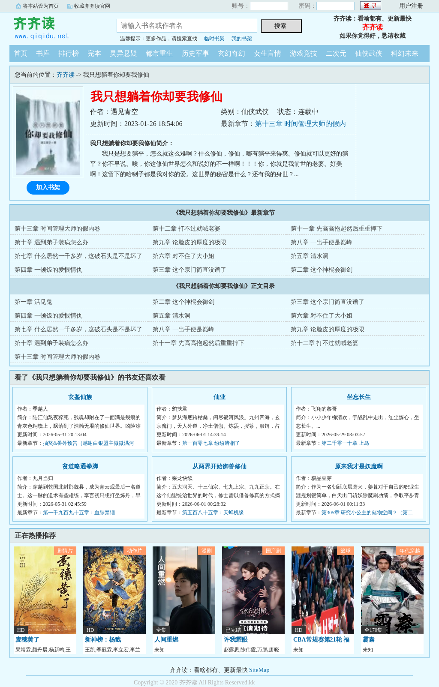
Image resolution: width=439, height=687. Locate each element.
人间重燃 (166, 639)
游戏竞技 (303, 53)
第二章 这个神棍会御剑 (321, 270)
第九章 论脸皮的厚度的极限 (189, 242)
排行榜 (68, 53)
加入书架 (48, 187)
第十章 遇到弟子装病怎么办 (51, 242)
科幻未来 (404, 53)
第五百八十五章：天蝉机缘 (213, 513)
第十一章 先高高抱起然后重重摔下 (336, 228)
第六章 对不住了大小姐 (183, 256)
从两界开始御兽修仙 (219, 466)
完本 (94, 53)
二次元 (336, 53)
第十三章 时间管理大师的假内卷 (57, 228)
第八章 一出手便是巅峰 (321, 242)
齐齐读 (56, 27)
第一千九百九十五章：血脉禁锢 (79, 513)
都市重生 (159, 53)
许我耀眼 (236, 639)
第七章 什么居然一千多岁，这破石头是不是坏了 (78, 256)
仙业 (219, 397)
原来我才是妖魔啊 (359, 466)
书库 (43, 53)
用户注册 (411, 6)
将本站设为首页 (41, 6)
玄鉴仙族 (80, 397)
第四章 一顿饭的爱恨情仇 (48, 270)
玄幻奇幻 (231, 53)
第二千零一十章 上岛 (345, 443)
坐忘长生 (359, 397)
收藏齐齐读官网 (92, 6)
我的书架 (242, 39)
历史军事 (195, 53)
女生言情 (267, 53)
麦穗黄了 (27, 639)
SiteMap (259, 670)
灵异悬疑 (123, 53)
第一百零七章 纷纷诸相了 (211, 443)
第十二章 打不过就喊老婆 (186, 228)
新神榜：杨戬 (103, 639)
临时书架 (214, 39)
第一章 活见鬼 (33, 302)
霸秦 (369, 639)
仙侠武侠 (368, 53)
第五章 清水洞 (309, 256)
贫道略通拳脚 (80, 466)
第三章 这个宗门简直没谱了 (189, 270)
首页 (20, 53)
